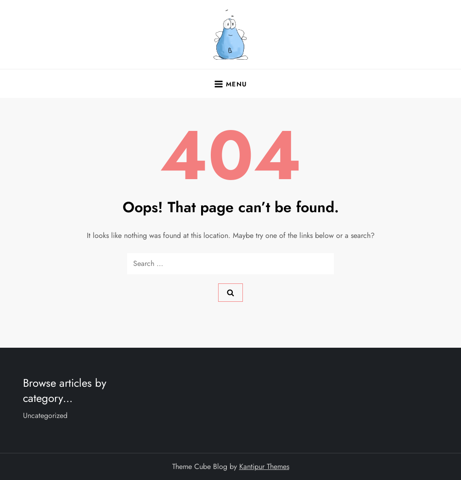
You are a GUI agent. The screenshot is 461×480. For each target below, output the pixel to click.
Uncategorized (45, 415)
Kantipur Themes (264, 466)
